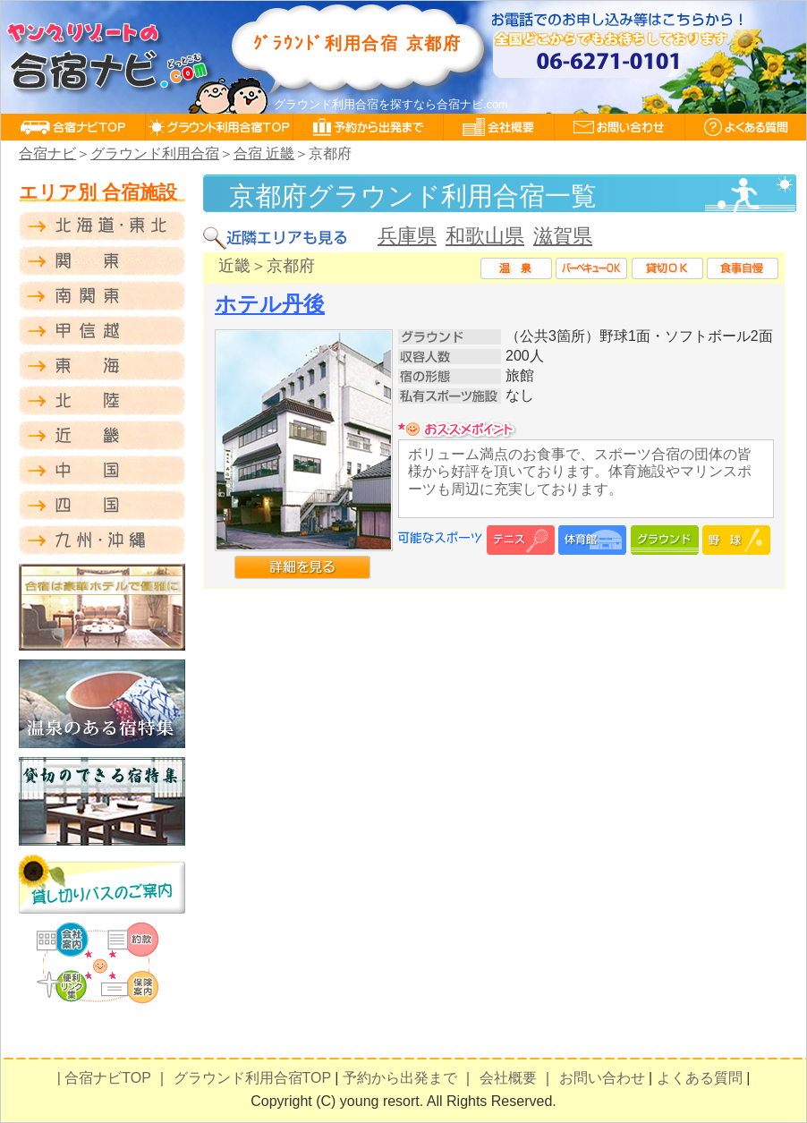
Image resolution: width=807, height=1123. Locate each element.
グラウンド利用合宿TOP (252, 1077)
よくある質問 (700, 1077)
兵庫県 (407, 236)
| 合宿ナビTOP (104, 1077)
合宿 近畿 (264, 153)
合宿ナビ (47, 153)
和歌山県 (485, 236)
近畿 (234, 266)
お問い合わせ (602, 1077)
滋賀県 (562, 236)
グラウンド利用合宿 (154, 153)
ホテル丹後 (270, 304)
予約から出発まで (400, 1077)
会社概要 (508, 1077)
